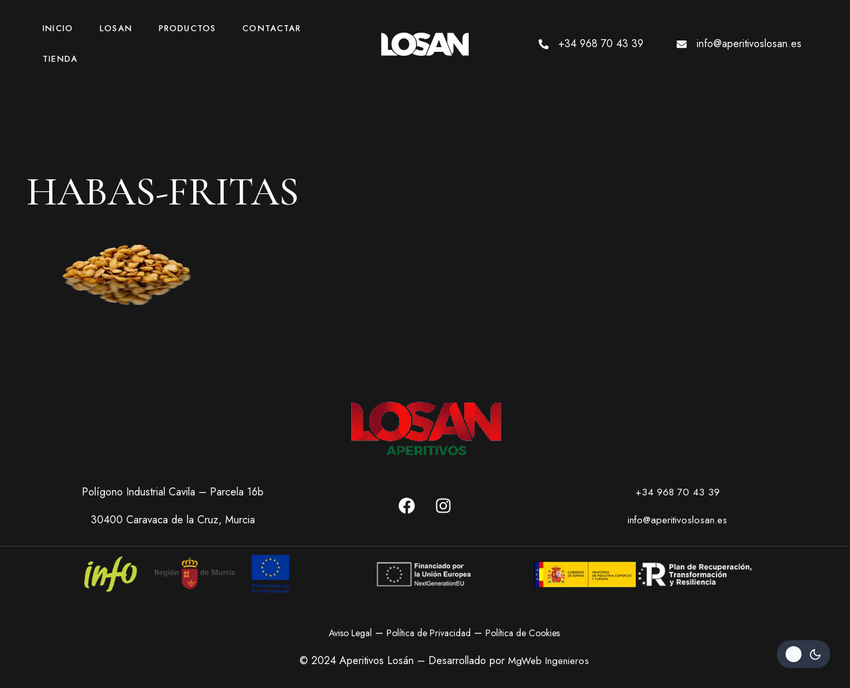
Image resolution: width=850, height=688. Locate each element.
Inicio (57, 28)
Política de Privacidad (428, 633)
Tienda (60, 58)
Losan (116, 28)
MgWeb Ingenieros (548, 660)
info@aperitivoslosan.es (749, 43)
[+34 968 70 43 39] (544, 44)
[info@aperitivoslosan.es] (682, 44)
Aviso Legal (350, 633)
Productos (187, 28)
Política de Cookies (522, 633)
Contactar (271, 28)
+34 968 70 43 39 (600, 43)
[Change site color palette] (803, 654)
